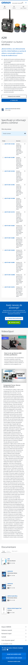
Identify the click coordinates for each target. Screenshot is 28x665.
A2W (8, 559)
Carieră (3, 637)
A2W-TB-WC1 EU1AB (9, 143)
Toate (3, 551)
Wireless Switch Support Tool (14, 608)
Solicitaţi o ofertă (14, 322)
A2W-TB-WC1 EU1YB (9, 212)
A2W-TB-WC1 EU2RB (9, 262)
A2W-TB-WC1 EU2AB (9, 225)
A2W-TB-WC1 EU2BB (9, 238)
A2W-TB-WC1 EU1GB (9, 171)
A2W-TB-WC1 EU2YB (9, 287)
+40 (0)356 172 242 (6, 643)
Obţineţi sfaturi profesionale (14, 318)
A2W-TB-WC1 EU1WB (9, 198)
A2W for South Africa (12, 596)
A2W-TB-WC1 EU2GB (9, 250)
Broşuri (8, 551)
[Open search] (22, 2)
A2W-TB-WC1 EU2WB (9, 274)
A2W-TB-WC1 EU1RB (9, 184)
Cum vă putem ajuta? (8, 640)
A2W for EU (12, 108)
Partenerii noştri (6, 633)
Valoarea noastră (6, 630)
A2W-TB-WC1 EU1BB (9, 157)
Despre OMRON (6, 627)
